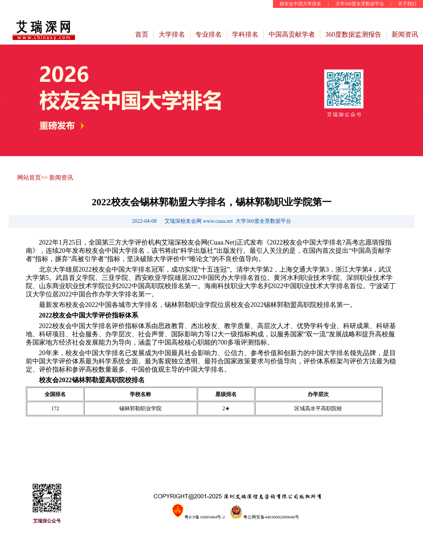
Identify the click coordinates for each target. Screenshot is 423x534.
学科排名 (245, 34)
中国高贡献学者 (292, 34)
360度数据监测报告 (353, 34)
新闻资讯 (405, 34)
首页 (141, 34)
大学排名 (172, 34)
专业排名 (208, 34)
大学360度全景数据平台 (359, 3)
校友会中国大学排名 (300, 3)
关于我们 (407, 3)
